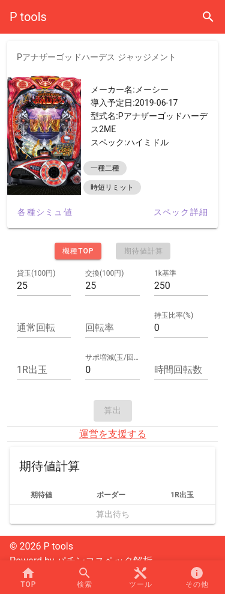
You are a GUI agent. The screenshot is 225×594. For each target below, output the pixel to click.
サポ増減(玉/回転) (112, 357)
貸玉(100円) (36, 273)
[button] (141, 577)
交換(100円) (104, 273)
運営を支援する (112, 434)
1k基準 (165, 273)
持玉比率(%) (173, 315)
